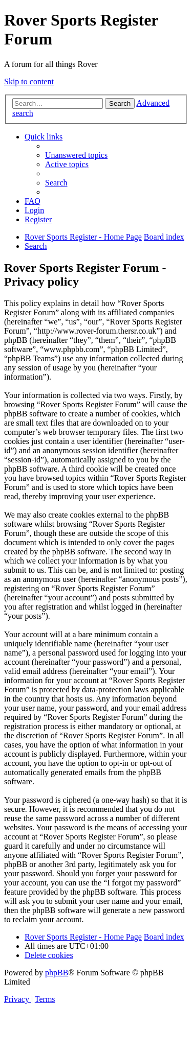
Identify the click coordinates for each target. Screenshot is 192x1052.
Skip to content (29, 81)
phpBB (56, 972)
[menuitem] (76, 155)
